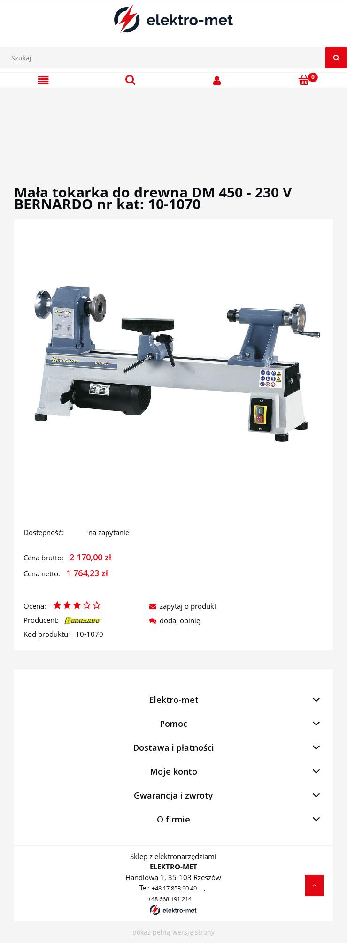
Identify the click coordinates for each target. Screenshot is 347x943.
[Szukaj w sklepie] (175, 57)
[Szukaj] (336, 57)
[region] (173, 125)
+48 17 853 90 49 (174, 888)
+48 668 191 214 (170, 899)
